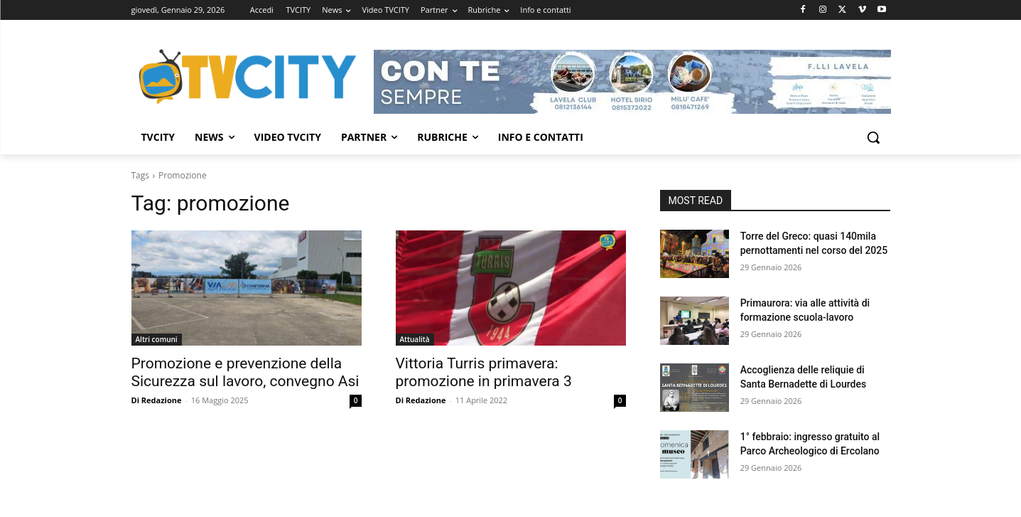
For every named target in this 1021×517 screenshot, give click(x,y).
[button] (873, 137)
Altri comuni (157, 339)
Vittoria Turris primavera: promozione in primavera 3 (484, 372)
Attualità (415, 339)
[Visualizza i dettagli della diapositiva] (632, 82)
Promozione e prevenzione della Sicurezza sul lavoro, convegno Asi (245, 372)
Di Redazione (156, 400)
